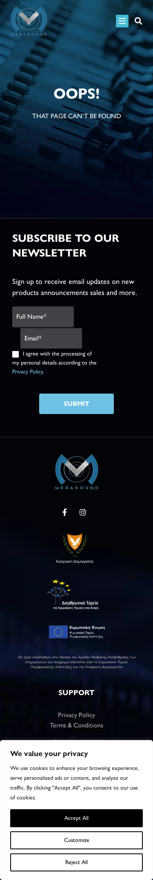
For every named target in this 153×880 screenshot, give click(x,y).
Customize (76, 840)
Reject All (76, 862)
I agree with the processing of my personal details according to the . (54, 362)
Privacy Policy (27, 371)
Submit (76, 403)
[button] (138, 21)
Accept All (76, 818)
